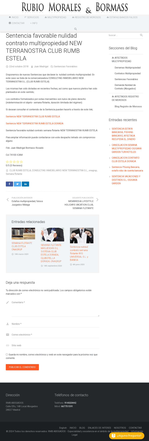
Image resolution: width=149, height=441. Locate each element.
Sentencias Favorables (65, 66)
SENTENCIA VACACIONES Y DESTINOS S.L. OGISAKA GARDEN (126, 180)
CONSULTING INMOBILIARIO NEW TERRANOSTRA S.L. (60, 170)
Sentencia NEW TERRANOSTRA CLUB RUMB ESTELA (33, 116)
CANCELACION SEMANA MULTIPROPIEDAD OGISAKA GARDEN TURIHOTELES (126, 148)
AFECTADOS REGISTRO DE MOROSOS (125, 98)
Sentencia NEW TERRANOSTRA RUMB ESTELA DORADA (34, 123)
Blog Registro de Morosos (128, 106)
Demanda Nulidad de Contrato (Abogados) (125, 87)
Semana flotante (14, 174)
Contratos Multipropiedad (128, 73)
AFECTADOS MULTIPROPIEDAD (121, 59)
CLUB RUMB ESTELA (20, 170)
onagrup (93, 170)
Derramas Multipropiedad (128, 67)
